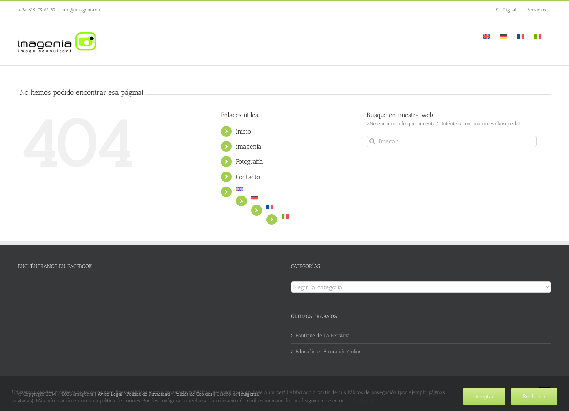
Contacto (248, 177)
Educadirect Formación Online (329, 351)
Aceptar (484, 396)
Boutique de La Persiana (323, 335)
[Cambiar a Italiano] (537, 35)
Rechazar (534, 396)
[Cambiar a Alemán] (503, 35)
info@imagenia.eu (80, 10)
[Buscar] (372, 141)
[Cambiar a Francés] (520, 35)
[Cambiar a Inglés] (486, 35)
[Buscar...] (452, 141)
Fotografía (249, 161)
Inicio (243, 131)
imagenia (249, 146)
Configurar (366, 400)
